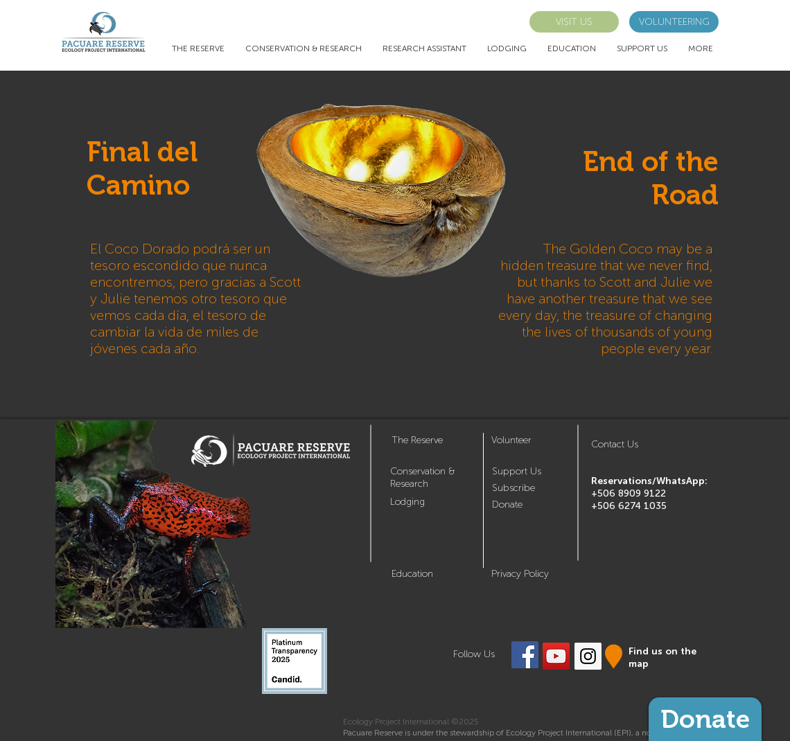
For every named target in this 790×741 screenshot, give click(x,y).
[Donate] (705, 719)
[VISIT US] (574, 22)
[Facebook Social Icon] (524, 654)
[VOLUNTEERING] (674, 22)
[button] (513, 487)
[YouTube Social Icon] (556, 656)
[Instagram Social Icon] (588, 656)
